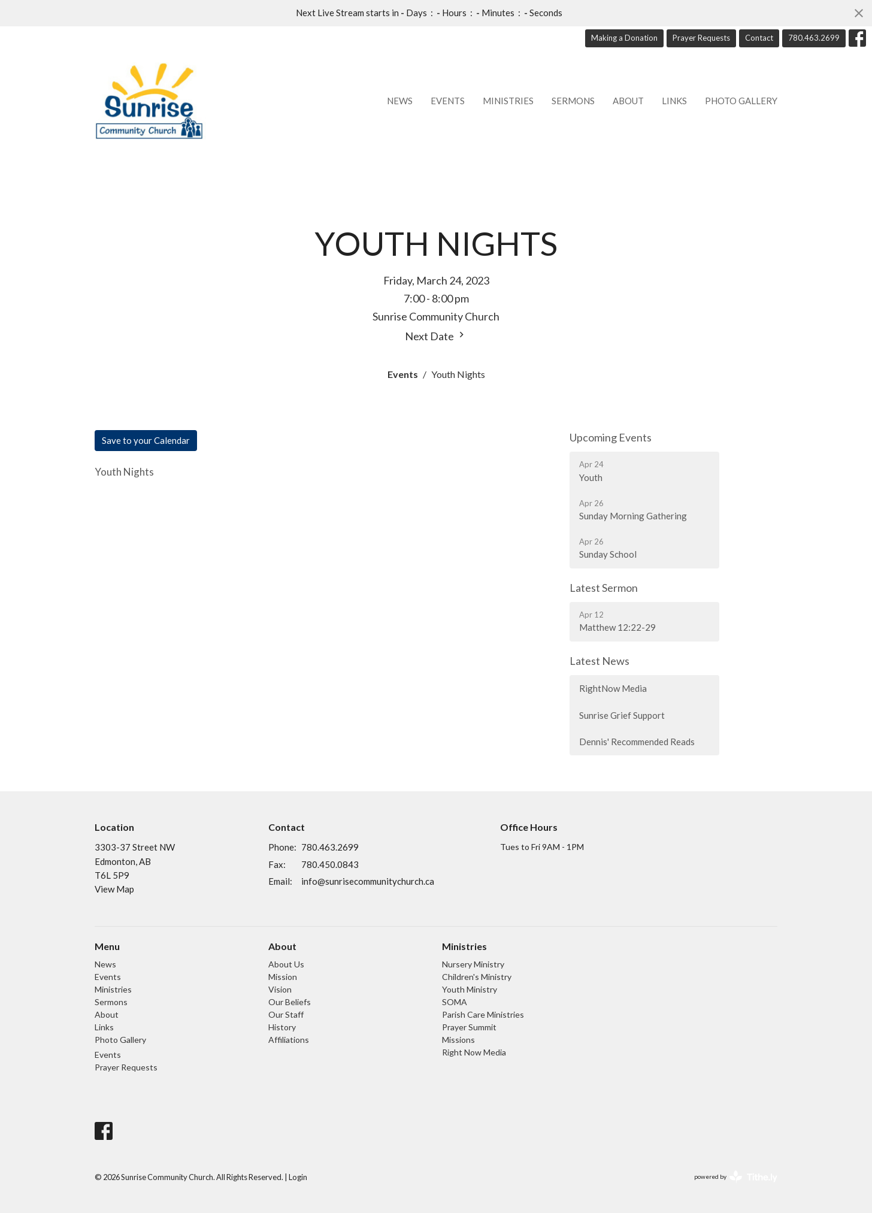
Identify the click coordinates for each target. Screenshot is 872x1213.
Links (674, 100)
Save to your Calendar (146, 440)
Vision (280, 989)
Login (298, 1177)
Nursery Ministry (473, 964)
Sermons (573, 100)
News (400, 100)
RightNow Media (613, 688)
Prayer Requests (701, 38)
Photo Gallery (741, 100)
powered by (735, 1176)
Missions (458, 1039)
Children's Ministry (476, 977)
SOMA (454, 1002)
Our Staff (286, 1014)
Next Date (436, 336)
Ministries (508, 100)
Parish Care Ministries (483, 1014)
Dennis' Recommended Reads (637, 741)
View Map (114, 889)
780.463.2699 (814, 38)
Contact (759, 38)
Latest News (599, 660)
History (282, 1027)
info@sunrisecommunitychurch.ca (367, 881)
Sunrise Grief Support (622, 715)
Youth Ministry (469, 989)
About (628, 100)
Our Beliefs (289, 1002)
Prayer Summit (469, 1027)
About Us (286, 964)
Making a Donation (624, 38)
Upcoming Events (611, 437)
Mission (282, 977)
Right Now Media (474, 1052)
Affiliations (288, 1039)
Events (448, 100)
